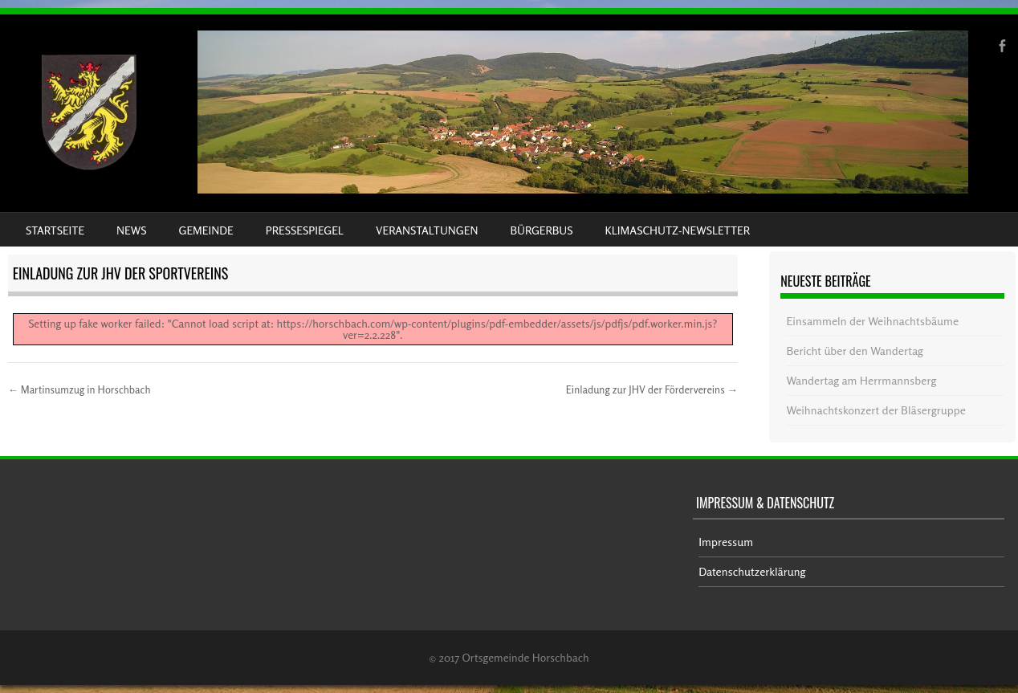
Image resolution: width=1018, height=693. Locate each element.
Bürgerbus (541, 230)
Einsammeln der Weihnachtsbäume (872, 321)
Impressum (725, 541)
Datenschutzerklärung (751, 571)
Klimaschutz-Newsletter (677, 230)
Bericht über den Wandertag (854, 350)
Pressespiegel (305, 230)
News (131, 230)
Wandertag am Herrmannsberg (861, 380)
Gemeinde (206, 230)
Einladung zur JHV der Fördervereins (652, 389)
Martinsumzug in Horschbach (79, 389)
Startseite (55, 230)
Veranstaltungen (427, 230)
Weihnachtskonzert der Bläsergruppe (875, 410)
